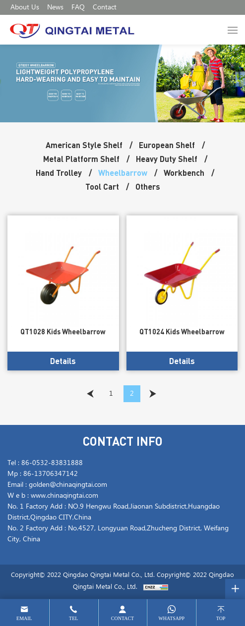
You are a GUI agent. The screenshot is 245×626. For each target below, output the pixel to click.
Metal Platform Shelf (81, 158)
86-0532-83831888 (52, 463)
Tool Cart (102, 186)
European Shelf (167, 145)
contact (122, 618)
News (55, 7)
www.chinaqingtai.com (64, 495)
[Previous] (90, 393)
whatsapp (171, 618)
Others (147, 186)
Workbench (184, 172)
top (221, 618)
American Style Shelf (84, 145)
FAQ (78, 7)
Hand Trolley (59, 172)
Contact (105, 7)
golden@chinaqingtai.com (68, 484)
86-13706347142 (50, 474)
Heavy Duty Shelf (166, 158)
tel (73, 618)
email (24, 618)
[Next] (152, 393)
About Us (24, 7)
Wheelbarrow (122, 172)
